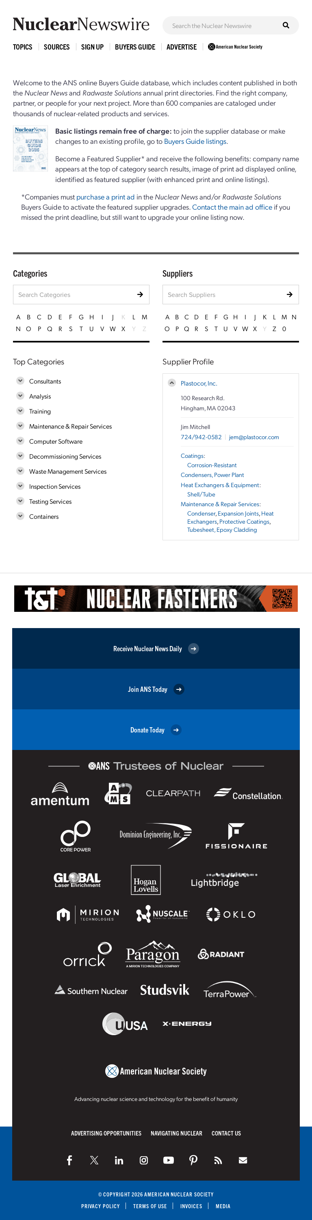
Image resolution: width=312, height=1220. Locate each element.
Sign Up (92, 46)
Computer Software (55, 441)
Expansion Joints (238, 513)
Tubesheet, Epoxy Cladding (222, 529)
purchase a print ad (105, 196)
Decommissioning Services (65, 456)
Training (40, 411)
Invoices (191, 1206)
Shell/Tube (201, 494)
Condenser (201, 513)
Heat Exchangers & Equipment (220, 485)
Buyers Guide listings (195, 140)
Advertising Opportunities (106, 1133)
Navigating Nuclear (176, 1133)
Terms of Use (150, 1206)
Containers (43, 516)
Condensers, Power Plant (212, 474)
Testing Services (50, 501)
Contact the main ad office (232, 206)
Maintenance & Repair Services (70, 426)
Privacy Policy (100, 1206)
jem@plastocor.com (254, 437)
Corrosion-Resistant (212, 465)
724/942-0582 (201, 437)
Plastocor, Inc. (199, 383)
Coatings (192, 455)
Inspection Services (54, 486)
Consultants (45, 381)
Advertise (182, 46)
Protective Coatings (244, 521)
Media (223, 1206)
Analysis (40, 396)
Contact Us (226, 1133)
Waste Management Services (67, 471)
